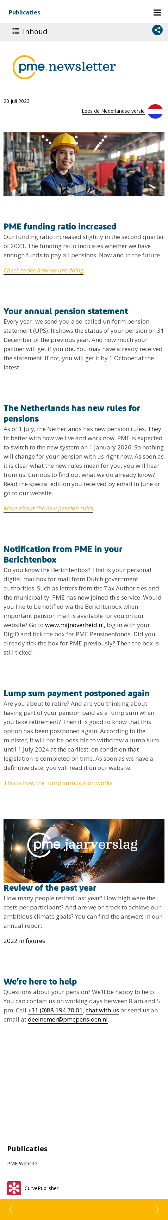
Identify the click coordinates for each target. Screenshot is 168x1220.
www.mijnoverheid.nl (74, 625)
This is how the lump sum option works (58, 783)
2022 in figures (24, 941)
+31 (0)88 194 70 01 (55, 1010)
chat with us (102, 1010)
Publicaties (24, 12)
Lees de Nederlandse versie (113, 111)
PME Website (22, 1163)
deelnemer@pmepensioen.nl (68, 1019)
